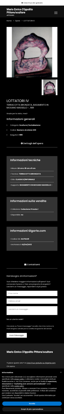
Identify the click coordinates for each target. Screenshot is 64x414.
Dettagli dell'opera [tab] (32, 143)
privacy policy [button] (19, 379)
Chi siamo (11, 366)
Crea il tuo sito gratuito (32, 3)
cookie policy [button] (19, 386)
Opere (17, 21)
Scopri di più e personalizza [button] (32, 409)
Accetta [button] (32, 404)
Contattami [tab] (32, 264)
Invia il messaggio (17, 335)
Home (9, 21)
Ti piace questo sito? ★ (31, 363)
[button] (61, 372)
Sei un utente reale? (15, 319)
